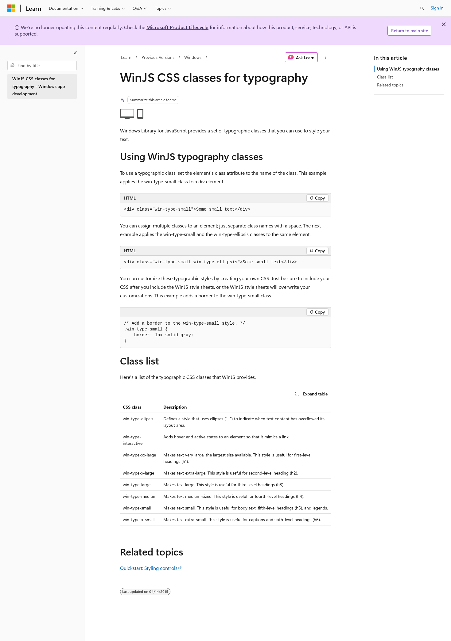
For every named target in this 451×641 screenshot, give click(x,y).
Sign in (437, 8)
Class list (385, 77)
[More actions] (325, 57)
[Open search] (422, 8)
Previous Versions (158, 57)
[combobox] (42, 66)
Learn (126, 57)
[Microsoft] (11, 8)
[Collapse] (75, 52)
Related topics (390, 85)
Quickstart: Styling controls (148, 568)
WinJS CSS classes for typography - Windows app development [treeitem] (38, 86)
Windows (192, 57)
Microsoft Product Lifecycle (177, 27)
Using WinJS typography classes (408, 69)
